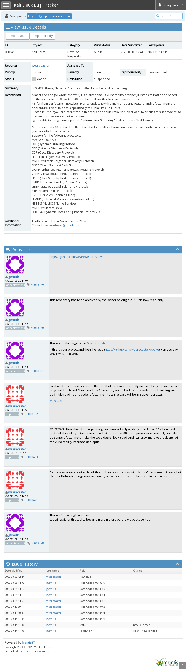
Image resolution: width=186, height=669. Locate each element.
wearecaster (40, 65)
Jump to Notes (17, 36)
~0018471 (31, 500)
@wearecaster (97, 343)
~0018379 (37, 285)
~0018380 (37, 328)
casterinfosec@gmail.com (61, 225)
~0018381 (37, 371)
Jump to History (42, 36)
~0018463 (31, 457)
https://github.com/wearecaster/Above (77, 257)
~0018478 (37, 543)
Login (31, 16)
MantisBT (28, 642)
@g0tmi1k (56, 401)
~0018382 (31, 414)
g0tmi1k (13, 277)
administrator (23, 651)
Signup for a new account (54, 16)
